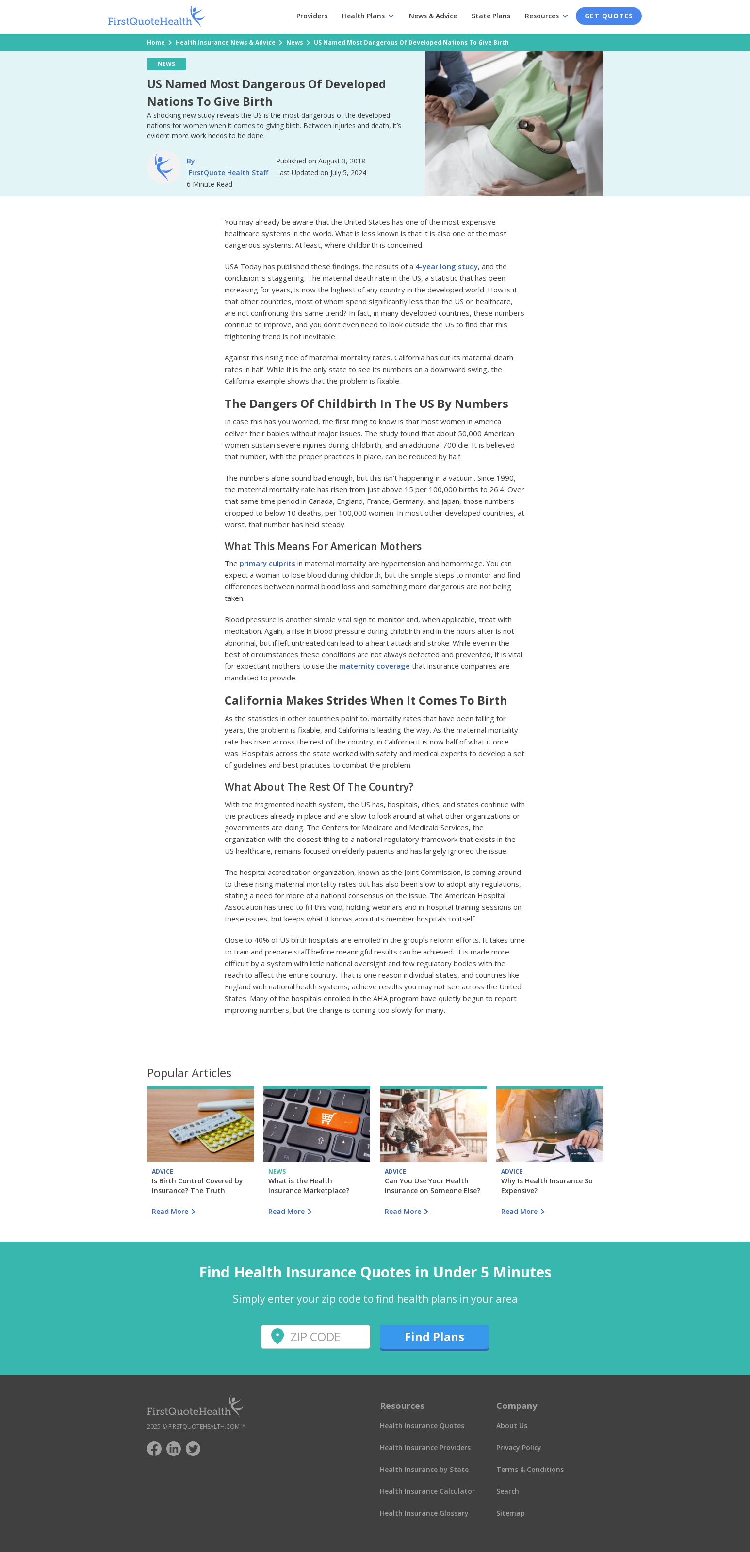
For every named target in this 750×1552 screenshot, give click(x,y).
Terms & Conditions (530, 1469)
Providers (311, 15)
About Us (511, 1425)
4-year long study (446, 266)
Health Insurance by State (424, 1469)
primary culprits (267, 563)
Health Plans (363, 15)
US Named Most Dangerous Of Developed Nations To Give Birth (411, 42)
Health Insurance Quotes (422, 1425)
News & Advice (433, 15)
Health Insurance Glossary (424, 1513)
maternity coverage (374, 666)
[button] (368, 16)
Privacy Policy (518, 1447)
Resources (542, 15)
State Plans (491, 15)
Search (507, 1491)
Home (156, 42)
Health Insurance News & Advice (226, 42)
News (294, 42)
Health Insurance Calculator (427, 1491)
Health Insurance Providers (425, 1447)
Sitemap (510, 1513)
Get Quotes (609, 15)
